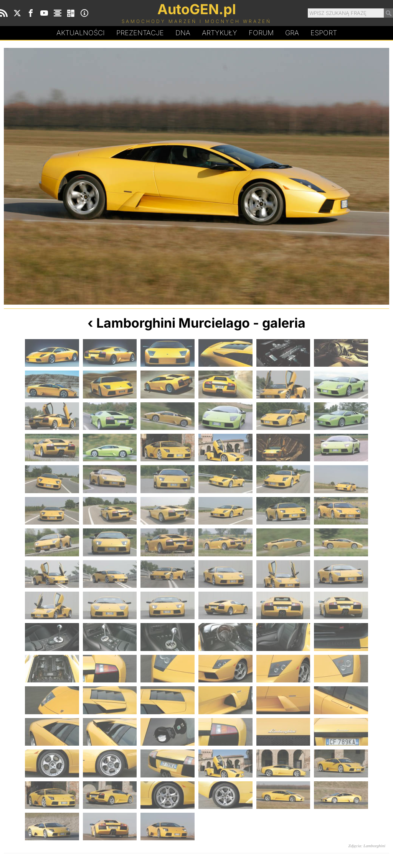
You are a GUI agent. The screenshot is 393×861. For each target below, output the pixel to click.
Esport (323, 33)
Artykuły (219, 33)
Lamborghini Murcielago (173, 323)
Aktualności (80, 33)
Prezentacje (140, 33)
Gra (292, 33)
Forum (261, 33)
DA (182, 33)
